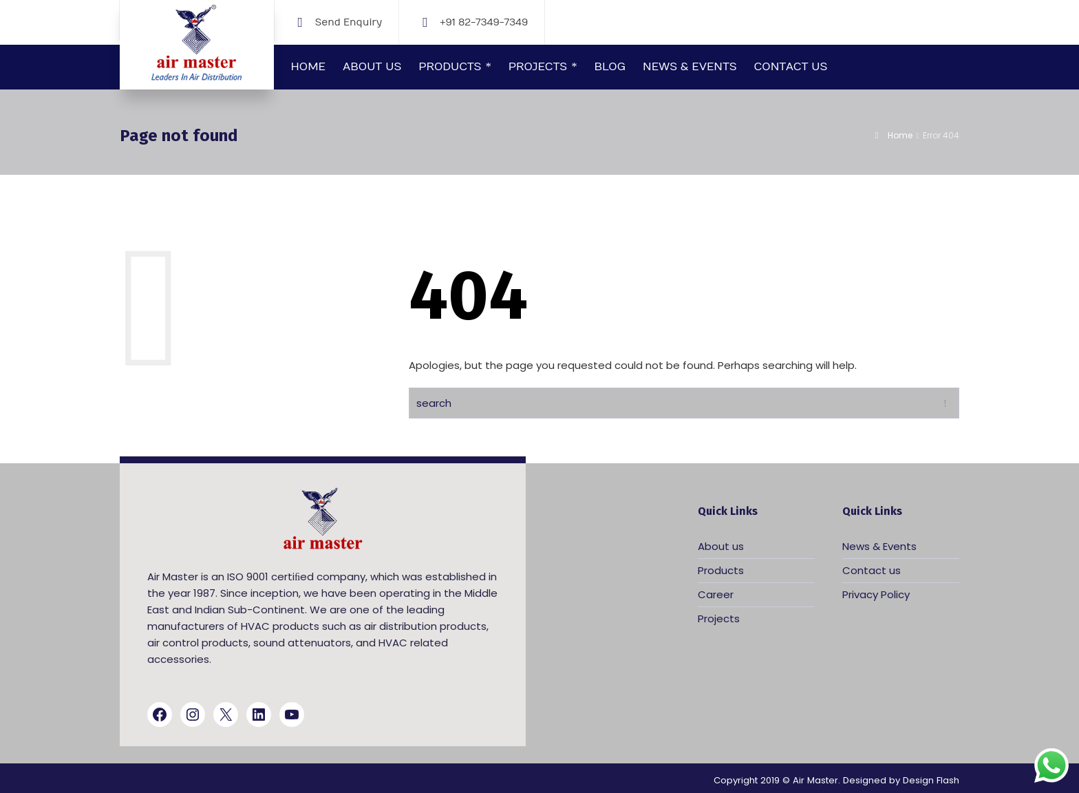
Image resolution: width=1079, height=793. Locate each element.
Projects (719, 618)
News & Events (879, 546)
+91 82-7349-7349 (484, 22)
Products (721, 570)
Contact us (871, 570)
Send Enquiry (348, 22)
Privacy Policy (876, 594)
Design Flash (931, 780)
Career (716, 594)
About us (721, 546)
